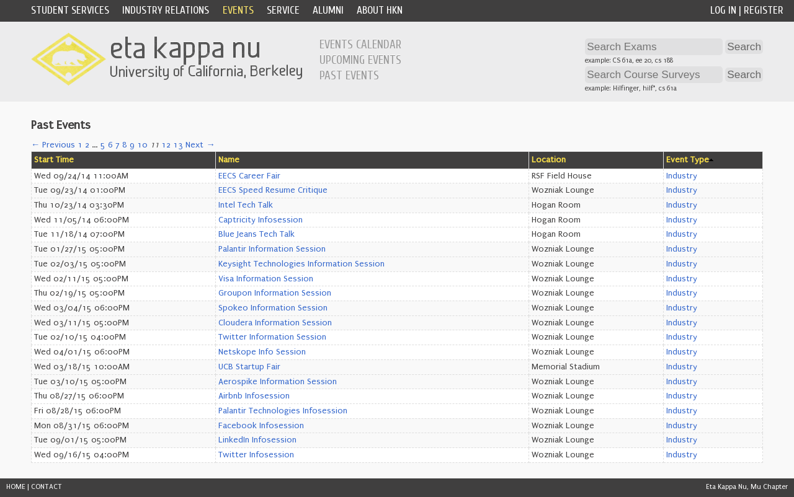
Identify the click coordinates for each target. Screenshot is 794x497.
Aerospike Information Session (277, 382)
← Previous (53, 145)
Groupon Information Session (274, 293)
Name (228, 160)
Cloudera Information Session (275, 323)
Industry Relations (165, 10)
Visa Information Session (265, 279)
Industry (681, 176)
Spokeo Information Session (273, 308)
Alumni (328, 10)
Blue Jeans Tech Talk (256, 234)
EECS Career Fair (249, 176)
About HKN (380, 10)
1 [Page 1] (80, 145)
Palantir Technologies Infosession (282, 411)
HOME (15, 487)
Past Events (349, 75)
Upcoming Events (360, 60)
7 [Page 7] (117, 145)
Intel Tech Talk (245, 205)
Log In (723, 10)
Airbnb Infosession (254, 396)
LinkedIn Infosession (257, 440)
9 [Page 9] (132, 145)
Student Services (70, 10)
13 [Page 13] (178, 145)
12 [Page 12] (166, 145)
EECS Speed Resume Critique (273, 190)
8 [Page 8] (124, 145)
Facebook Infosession (261, 426)
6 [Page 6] (110, 145)
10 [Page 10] (142, 145)
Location (549, 160)
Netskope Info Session (262, 352)
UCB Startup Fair (249, 367)
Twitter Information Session (272, 337)
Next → (200, 145)
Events (238, 10)
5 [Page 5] (102, 145)
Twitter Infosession (256, 455)
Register (763, 10)
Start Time (54, 160)
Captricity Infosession (260, 220)
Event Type (687, 160)
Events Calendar (360, 44)
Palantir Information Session (272, 249)
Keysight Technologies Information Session (301, 264)
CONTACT (46, 487)
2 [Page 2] (87, 145)
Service (283, 10)
